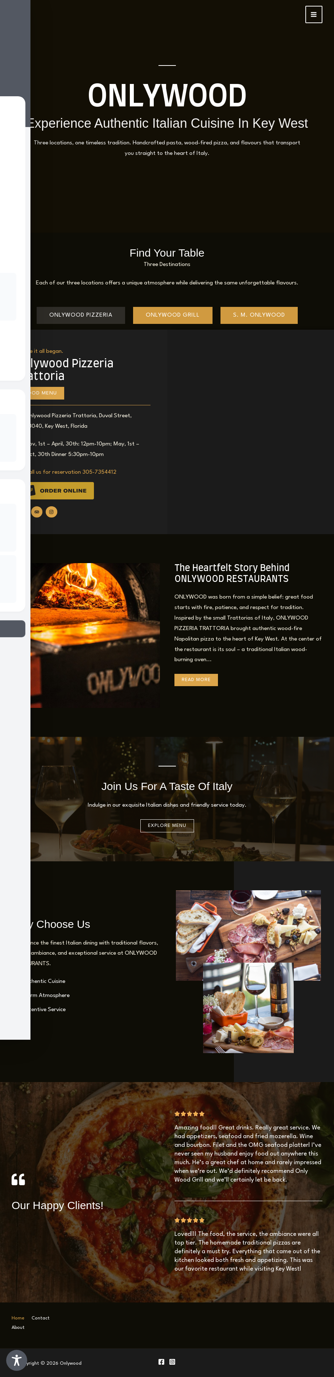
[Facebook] (161, 1360)
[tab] (81, 315)
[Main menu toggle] (314, 14)
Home (18, 1318)
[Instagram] (172, 1360)
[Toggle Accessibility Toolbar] (16, 1360)
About (18, 1327)
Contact (41, 1318)
